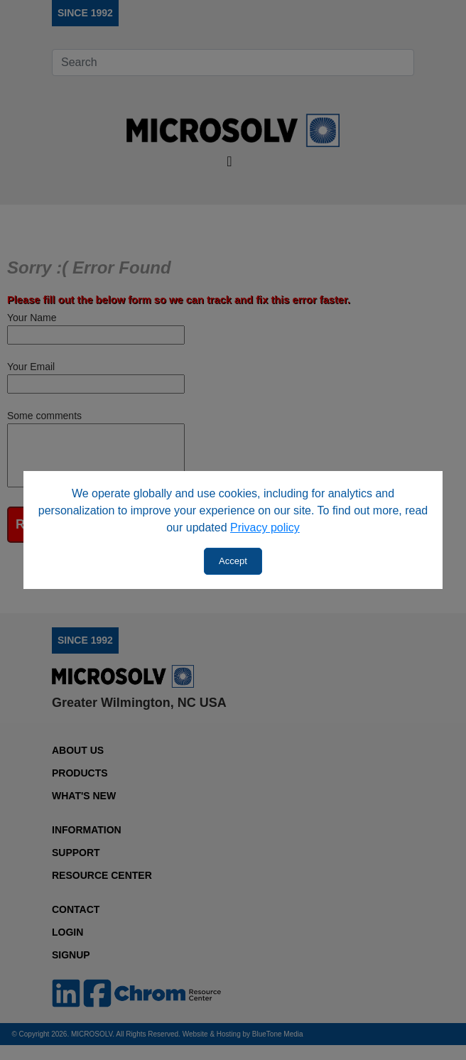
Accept (233, 561)
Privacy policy (265, 527)
